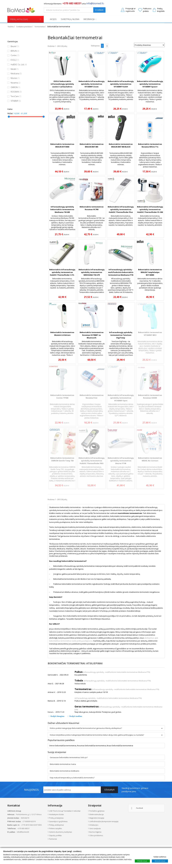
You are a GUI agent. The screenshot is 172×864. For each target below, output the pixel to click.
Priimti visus (142, 861)
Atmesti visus (160, 861)
